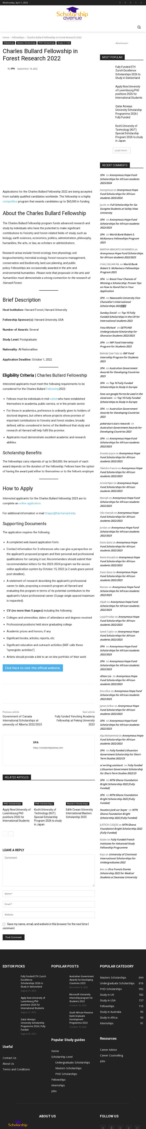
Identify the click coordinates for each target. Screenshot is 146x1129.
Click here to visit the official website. (33, 628)
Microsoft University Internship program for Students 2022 (81, 952)
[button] (138, 27)
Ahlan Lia (105, 661)
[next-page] (11, 787)
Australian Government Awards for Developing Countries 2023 (119, 357)
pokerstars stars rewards (115, 409)
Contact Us (9, 1012)
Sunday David (108, 298)
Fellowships (18, 37)
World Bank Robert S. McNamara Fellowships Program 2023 (119, 223)
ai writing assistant (111, 750)
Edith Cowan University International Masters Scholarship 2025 (78, 772)
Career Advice (108, 1003)
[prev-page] (5, 787)
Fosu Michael (107, 313)
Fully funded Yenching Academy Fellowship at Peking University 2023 (75, 680)
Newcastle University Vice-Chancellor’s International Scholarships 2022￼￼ (120, 287)
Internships (58, 1039)
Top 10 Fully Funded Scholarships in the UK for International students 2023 (120, 302)
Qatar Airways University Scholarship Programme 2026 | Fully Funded (128, 105)
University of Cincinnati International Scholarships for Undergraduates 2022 (118, 843)
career (54, 358)
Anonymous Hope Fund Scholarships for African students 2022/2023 (119, 209)
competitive (10, 161)
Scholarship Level (62, 1010)
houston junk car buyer (113, 795)
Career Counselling (111, 1009)
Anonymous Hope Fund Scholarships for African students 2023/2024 (119, 164)
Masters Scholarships (26, 43)
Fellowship (52, 348)
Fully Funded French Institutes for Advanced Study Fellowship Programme (117, 829)
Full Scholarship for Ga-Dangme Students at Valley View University (119, 194)
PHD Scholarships (46, 43)
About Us (8, 1017)
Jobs (54, 1045)
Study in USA (63, 43)
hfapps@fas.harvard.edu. (60, 473)
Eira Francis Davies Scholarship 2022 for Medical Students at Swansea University (118, 858)
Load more (122, 135)
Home (6, 37)
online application (30, 463)
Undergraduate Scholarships (72, 1016)
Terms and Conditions (16, 1023)
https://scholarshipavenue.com (48, 707)
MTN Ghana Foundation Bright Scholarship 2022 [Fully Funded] (119, 769)
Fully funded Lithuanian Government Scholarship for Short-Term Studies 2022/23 (120, 739)
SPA (13, 68)
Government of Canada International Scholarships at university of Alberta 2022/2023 (22, 680)
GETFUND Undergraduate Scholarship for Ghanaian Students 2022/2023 (118, 317)
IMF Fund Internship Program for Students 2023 (119, 342)
